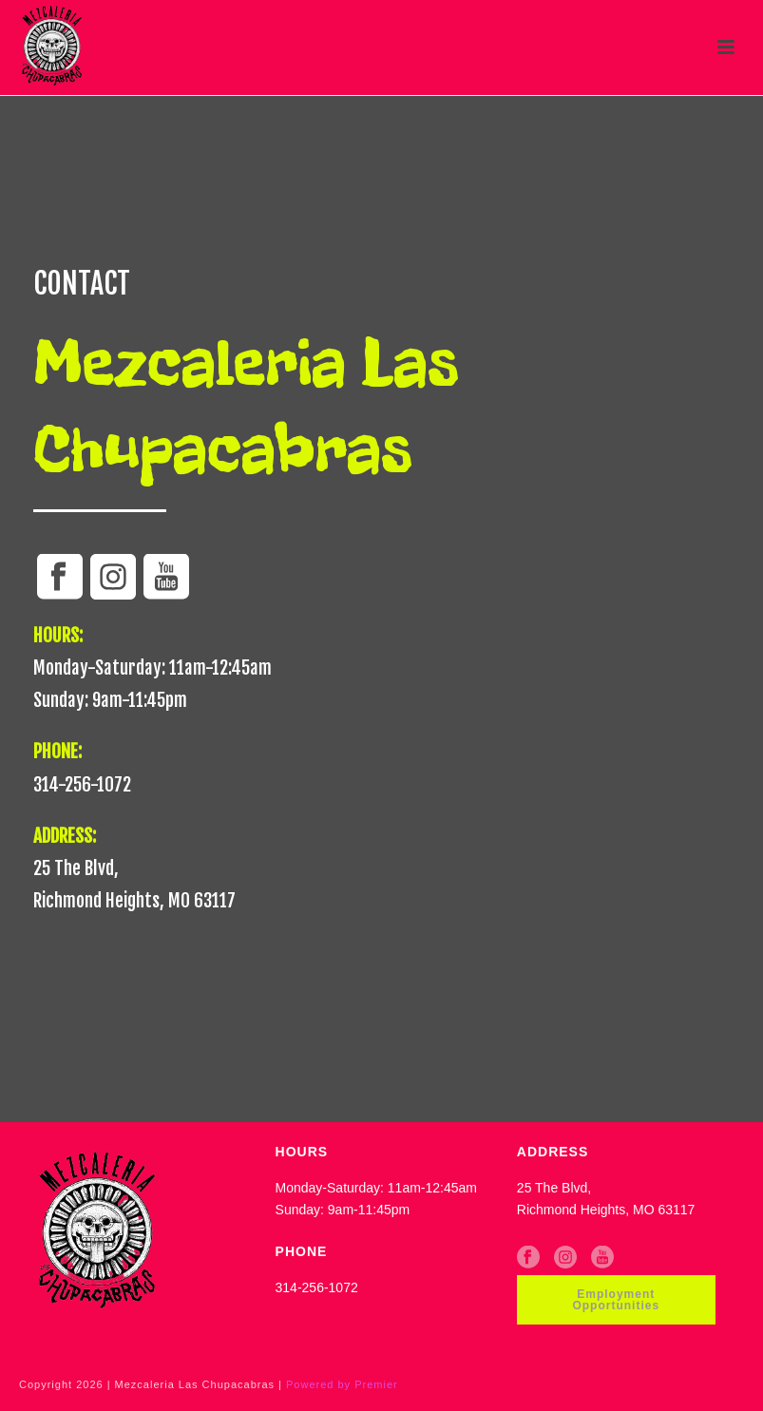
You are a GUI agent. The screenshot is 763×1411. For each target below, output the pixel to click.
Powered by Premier (342, 1384)
